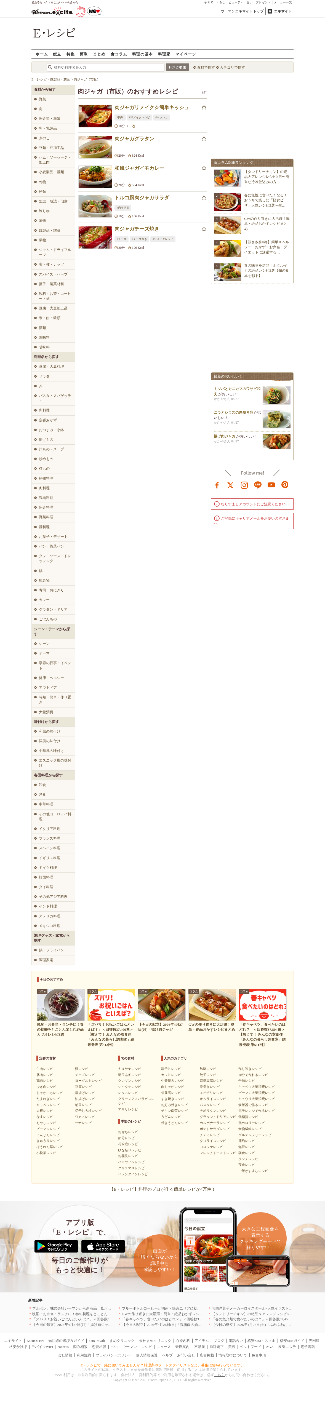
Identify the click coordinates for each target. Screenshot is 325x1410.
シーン (44, 644)
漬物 (42, 220)
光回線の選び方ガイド (66, 1341)
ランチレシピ (248, 1159)
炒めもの (46, 459)
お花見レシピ (128, 1156)
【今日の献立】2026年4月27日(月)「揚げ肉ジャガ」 (73, 1325)
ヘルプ (167, 1355)
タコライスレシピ (213, 1141)
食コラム (119, 54)
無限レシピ (246, 1147)
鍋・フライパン (51, 950)
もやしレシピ (46, 1123)
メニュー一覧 (283, 2)
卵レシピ (81, 1069)
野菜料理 (46, 517)
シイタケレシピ (129, 1087)
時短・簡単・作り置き (55, 699)
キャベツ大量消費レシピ (256, 1087)
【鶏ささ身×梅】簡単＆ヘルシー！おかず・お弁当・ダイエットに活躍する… (266, 247)
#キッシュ (161, 117)
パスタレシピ (210, 1105)
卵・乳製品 (48, 128)
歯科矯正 (216, 1347)
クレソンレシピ (129, 1081)
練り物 (44, 211)
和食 (42, 785)
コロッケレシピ (211, 1147)
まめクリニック (122, 1341)
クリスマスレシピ (131, 1168)
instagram (244, 484)
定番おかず (48, 420)
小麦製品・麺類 (51, 172)
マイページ (185, 54)
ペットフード (250, 1347)
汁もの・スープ (51, 449)
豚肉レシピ (44, 1075)
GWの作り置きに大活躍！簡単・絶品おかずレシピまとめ (267, 224)
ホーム (42, 54)
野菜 (42, 99)
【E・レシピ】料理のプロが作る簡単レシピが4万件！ (162, 1189)
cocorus (62, 1347)
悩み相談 (80, 1347)
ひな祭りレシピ (129, 1150)
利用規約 (84, 1355)
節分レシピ (126, 1138)
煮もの (44, 468)
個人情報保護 (147, 1355)
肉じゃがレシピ (172, 1087)
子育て (208, 2)
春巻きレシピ (210, 1087)
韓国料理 (46, 877)
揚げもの (46, 439)
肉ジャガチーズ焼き (136, 229)
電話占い (236, 1341)
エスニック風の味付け (55, 762)
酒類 (42, 328)
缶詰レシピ (246, 1081)
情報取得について (233, 1355)
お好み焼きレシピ (174, 1105)
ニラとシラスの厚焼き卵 (233, 415)
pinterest (285, 484)
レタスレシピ (128, 1093)
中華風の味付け (51, 751)
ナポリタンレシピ (213, 1111)
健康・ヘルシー (51, 678)
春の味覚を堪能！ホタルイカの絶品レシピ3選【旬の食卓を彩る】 (266, 270)
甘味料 (44, 347)
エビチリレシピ (211, 1093)
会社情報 (65, 1355)
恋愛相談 (99, 1347)
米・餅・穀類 (49, 318)
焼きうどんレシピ (174, 1123)
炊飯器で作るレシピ (253, 1105)
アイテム (202, 1341)
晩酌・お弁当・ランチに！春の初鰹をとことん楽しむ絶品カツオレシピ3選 (92, 1314)
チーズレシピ (85, 1075)
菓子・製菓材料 (51, 284)
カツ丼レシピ (171, 1075)
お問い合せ (186, 1355)
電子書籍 (307, 1347)
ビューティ (236, 2)
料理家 (164, 54)
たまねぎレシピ (48, 1099)
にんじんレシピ (48, 1135)
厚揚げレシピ (85, 1093)
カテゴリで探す (232, 67)
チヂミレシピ (210, 1135)
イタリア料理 (49, 829)
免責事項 (259, 1355)
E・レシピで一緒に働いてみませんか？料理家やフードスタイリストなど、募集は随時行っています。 (162, 1365)
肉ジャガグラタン (134, 138)
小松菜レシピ (46, 1153)
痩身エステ (287, 1347)
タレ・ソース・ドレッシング (55, 558)
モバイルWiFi (42, 1347)
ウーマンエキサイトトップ (242, 11)
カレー (44, 600)
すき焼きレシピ (172, 1099)
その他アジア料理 (53, 896)
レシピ (146, 1347)
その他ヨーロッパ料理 (55, 816)
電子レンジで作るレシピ (256, 1111)
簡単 (84, 54)
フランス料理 (49, 838)
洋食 (42, 794)
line (258, 484)
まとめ (99, 54)
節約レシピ (246, 1141)
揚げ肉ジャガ (224, 438)
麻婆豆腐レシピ (211, 1081)
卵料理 (44, 410)
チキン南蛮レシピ (174, 1111)
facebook (217, 484)
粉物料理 (46, 478)
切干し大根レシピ (88, 1111)
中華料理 (46, 804)
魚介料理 (46, 507)
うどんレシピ (171, 1117)
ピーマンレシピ (48, 1129)
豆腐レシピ (83, 1087)
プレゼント (263, 2)
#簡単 (120, 117)
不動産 (199, 1347)
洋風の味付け (49, 741)
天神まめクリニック (155, 1341)
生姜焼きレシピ (172, 1081)
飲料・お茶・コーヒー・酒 (55, 296)
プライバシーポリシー (114, 1355)
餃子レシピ (208, 1075)
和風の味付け (49, 731)
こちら (219, 1375)
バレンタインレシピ (133, 1174)
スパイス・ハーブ (53, 274)
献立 (57, 54)
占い (250, 2)
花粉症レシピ (128, 1144)
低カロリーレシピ (251, 1123)
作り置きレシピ (250, 1069)
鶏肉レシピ (44, 1081)
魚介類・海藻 (49, 118)
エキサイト (283, 11)
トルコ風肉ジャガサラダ (141, 198)
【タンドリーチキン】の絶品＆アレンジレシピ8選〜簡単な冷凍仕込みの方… (266, 177)
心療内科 (183, 1341)
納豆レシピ (83, 1105)
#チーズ (121, 239)
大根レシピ (44, 1111)
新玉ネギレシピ (129, 1075)
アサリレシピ (128, 1109)
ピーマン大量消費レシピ (256, 1093)
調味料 (44, 337)
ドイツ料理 (48, 868)
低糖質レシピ (248, 1117)
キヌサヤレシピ (129, 1069)
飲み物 (44, 580)
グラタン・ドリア (53, 609)
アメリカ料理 (49, 916)
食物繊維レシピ (250, 1129)
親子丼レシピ (171, 1069)
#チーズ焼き (139, 239)
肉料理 (44, 488)
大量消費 (46, 712)
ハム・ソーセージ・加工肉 (55, 159)
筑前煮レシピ (171, 1093)
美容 (231, 1347)
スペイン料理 (49, 848)
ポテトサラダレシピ (215, 1129)
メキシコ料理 (49, 926)
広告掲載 (207, 1355)
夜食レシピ (246, 1165)
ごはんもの (48, 619)
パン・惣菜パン (51, 546)
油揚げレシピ (85, 1099)
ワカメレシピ (85, 1117)
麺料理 (44, 527)
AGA (270, 1347)
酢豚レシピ (208, 1069)
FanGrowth (97, 1341)
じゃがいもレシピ (49, 1093)
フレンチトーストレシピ (218, 1153)
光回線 (314, 1341)
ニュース (163, 1347)
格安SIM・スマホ (261, 1341)
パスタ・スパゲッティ (55, 398)
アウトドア (48, 687)
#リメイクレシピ (139, 117)
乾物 (42, 182)
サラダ (44, 376)
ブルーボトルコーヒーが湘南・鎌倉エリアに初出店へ (165, 1308)
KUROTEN (35, 1341)
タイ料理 (46, 887)
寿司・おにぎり (51, 590)
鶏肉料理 (46, 498)
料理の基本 (142, 54)
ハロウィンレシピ (131, 1162)
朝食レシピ (246, 1153)
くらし (220, 2)
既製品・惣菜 (49, 230)
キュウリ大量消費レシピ (256, 1099)
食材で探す (206, 67)
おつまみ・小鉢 (51, 430)
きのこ (44, 138)
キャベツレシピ (48, 1105)
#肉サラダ (123, 207)
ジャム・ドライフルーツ (55, 252)
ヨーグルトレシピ (88, 1081)
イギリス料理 (49, 858)
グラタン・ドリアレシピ (218, 1117)
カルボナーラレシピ (215, 1123)
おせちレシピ (128, 1132)
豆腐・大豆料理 (51, 366)
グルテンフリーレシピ (254, 1135)
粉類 (42, 191)
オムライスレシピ (213, 1099)
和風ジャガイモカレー (139, 168)
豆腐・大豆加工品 (53, 308)
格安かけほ (18, 1347)
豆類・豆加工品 (51, 148)
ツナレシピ (83, 1123)
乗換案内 (182, 1347)
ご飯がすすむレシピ (253, 1171)
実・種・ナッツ (51, 264)
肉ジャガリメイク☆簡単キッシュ (151, 107)
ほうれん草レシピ (49, 1147)
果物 (42, 240)
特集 (70, 54)
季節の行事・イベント (55, 665)
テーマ (44, 653)
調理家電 (46, 960)
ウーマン (129, 1347)
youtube (271, 484)
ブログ (219, 1341)
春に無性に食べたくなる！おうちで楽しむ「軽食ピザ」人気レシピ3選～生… (265, 200)
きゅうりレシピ (48, 1141)
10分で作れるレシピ (253, 1075)
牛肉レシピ (44, 1069)
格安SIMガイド (292, 1341)
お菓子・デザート (53, 537)
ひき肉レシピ (46, 1087)
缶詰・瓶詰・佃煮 (53, 201)
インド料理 (48, 906)
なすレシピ (44, 1117)
